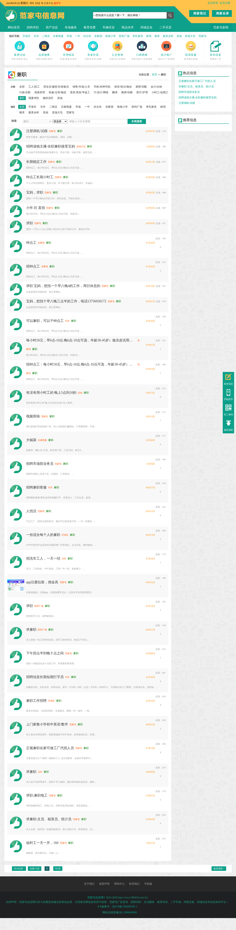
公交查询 (117, 54)
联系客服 (191, 54)
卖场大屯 (190, 36)
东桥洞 (98, 36)
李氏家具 (138, 36)
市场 (69, 36)
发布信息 (215, 54)
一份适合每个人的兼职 (43, 535)
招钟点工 (33, 266)
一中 (77, 36)
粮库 (157, 36)
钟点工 (31, 243)
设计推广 (166, 54)
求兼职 (31, 629)
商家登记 (199, 13)
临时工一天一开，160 (42, 843)
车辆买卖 (109, 27)
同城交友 (146, 27)
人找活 (31, 511)
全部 (22, 86)
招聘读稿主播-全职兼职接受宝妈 (50, 146)
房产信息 (52, 27)
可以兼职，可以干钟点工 (45, 321)
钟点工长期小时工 (39, 177)
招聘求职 (33, 27)
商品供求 (128, 27)
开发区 (27, 36)
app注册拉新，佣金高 (42, 582)
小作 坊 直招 (35, 208)
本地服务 (71, 27)
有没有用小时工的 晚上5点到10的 (51, 392)
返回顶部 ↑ (218, 868)
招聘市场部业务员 (39, 464)
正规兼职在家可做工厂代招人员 (50, 748)
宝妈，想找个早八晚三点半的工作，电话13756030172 (66, 301)
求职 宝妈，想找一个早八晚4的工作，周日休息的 (63, 286)
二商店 (46, 36)
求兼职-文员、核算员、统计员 (49, 819)
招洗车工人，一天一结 (43, 558)
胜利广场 (124, 36)
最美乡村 (168, 36)
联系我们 (134, 883)
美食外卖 (93, 54)
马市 (36, 36)
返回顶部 (228, 430)
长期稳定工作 (36, 162)
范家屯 (202, 36)
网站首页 (14, 27)
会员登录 (213, 3)
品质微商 (44, 54)
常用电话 (68, 54)
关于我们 (89, 883)
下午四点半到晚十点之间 (45, 653)
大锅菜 (31, 440)
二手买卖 (165, 27)
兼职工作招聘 (36, 701)
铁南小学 (110, 36)
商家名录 (222, 13)
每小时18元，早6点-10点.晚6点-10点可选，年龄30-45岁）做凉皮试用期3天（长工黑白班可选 (81, 340)
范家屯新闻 (220, 27)
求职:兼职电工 (37, 795)
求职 (29, 223)
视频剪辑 (33, 416)
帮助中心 (119, 883)
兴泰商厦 (58, 36)
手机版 (148, 883)
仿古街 (87, 36)
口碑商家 (142, 54)
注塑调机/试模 (37, 131)
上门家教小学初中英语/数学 (47, 724)
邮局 (148, 36)
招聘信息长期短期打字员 (45, 677)
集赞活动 (19, 54)
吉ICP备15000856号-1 (124, 906)
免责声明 (104, 883)
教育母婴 (90, 27)
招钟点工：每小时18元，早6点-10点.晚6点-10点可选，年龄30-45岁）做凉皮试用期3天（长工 (81, 364)
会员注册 (225, 3)
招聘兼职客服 (36, 487)
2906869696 (130, 912)
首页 (154, 74)
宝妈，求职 (34, 192)
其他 (179, 36)
